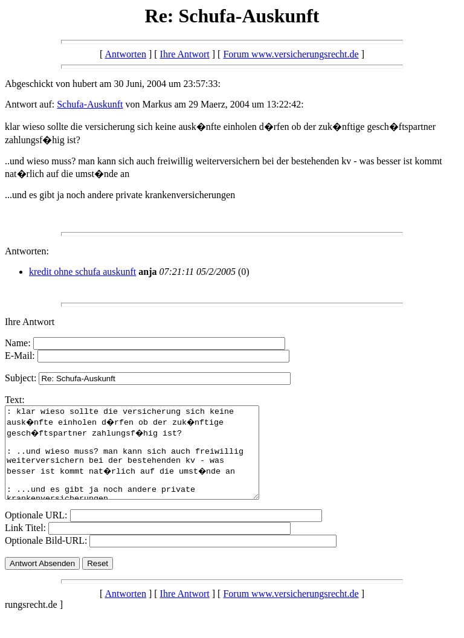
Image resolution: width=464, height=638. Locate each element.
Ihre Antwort (185, 54)
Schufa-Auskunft (90, 104)
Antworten (125, 54)
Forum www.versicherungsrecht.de (290, 54)
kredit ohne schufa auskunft (82, 271)
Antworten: (27, 251)
